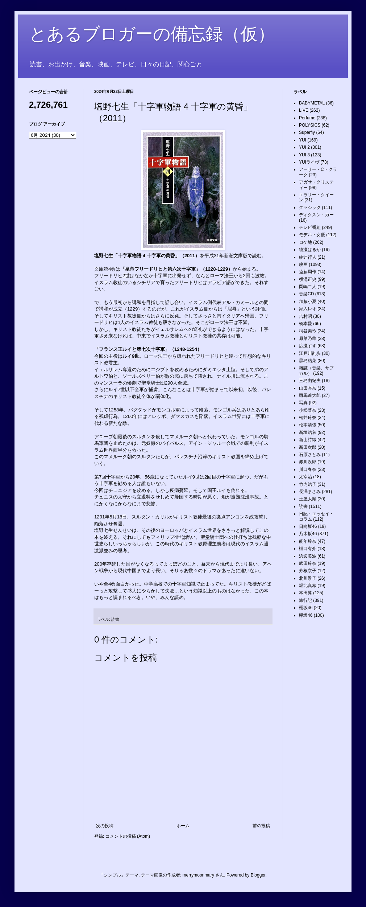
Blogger (258, 875)
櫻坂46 (305, 607)
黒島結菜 (307, 360)
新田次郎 (307, 447)
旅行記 (305, 600)
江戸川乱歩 (310, 353)
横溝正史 (307, 279)
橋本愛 (305, 323)
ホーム (183, 825)
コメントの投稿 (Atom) (127, 836)
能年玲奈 (307, 541)
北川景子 (307, 578)
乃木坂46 (308, 533)
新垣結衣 (307, 432)
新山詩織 (307, 439)
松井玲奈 (307, 417)
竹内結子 (307, 484)
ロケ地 (305, 242)
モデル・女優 (312, 234)
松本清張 (307, 424)
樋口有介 (307, 548)
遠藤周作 (307, 271)
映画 (303, 264)
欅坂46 (305, 615)
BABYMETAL (312, 103)
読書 (115, 619)
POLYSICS (309, 125)
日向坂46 (308, 526)
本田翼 (305, 592)
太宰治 (305, 476)
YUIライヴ (309, 162)
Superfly (307, 132)
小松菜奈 (307, 410)
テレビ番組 (310, 227)
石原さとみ (310, 454)
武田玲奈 (307, 563)
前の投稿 (261, 825)
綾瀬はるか (310, 249)
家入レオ (307, 308)
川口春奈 (307, 469)
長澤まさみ (310, 491)
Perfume (307, 117)
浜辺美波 (307, 556)
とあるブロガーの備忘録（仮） (152, 34)
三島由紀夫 (310, 380)
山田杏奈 (307, 388)
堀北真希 (307, 585)
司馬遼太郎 (310, 395)
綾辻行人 (307, 257)
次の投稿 (104, 825)
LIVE (303, 110)
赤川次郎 (307, 461)
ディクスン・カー (316, 214)
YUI (302, 140)
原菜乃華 (307, 338)
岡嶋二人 (307, 286)
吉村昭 (305, 316)
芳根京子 (307, 570)
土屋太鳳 (307, 498)
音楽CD (306, 293)
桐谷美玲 (307, 330)
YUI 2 (304, 147)
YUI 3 (304, 154)
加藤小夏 (307, 301)
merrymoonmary (198, 875)
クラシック (310, 207)
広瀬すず (307, 345)
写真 (303, 402)
